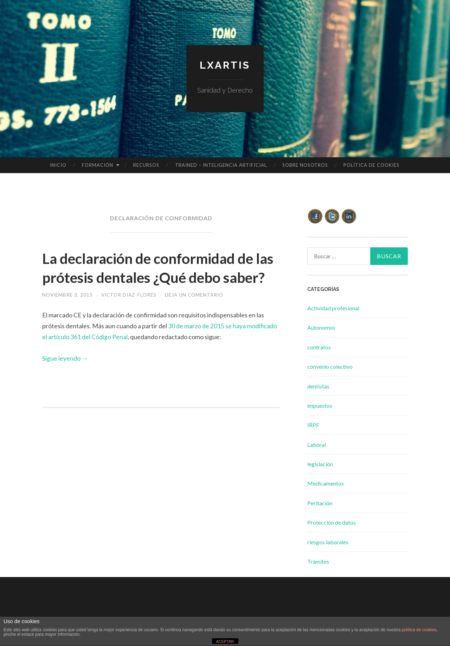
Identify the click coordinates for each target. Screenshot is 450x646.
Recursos (146, 165)
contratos (319, 347)
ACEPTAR (225, 641)
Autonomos (321, 327)
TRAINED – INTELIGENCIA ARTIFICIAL (221, 165)
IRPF (313, 425)
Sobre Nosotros (305, 165)
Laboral (316, 444)
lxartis (225, 65)
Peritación (319, 503)
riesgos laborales (327, 542)
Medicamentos (325, 483)
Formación (97, 165)
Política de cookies (371, 165)
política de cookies (419, 629)
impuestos (319, 405)
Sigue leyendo (65, 377)
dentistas (318, 386)
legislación (320, 464)
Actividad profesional (333, 308)
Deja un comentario (200, 314)
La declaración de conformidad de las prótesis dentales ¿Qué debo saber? (160, 276)
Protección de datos (331, 522)
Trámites (318, 561)
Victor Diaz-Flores (132, 314)
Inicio (58, 165)
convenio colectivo (330, 366)
